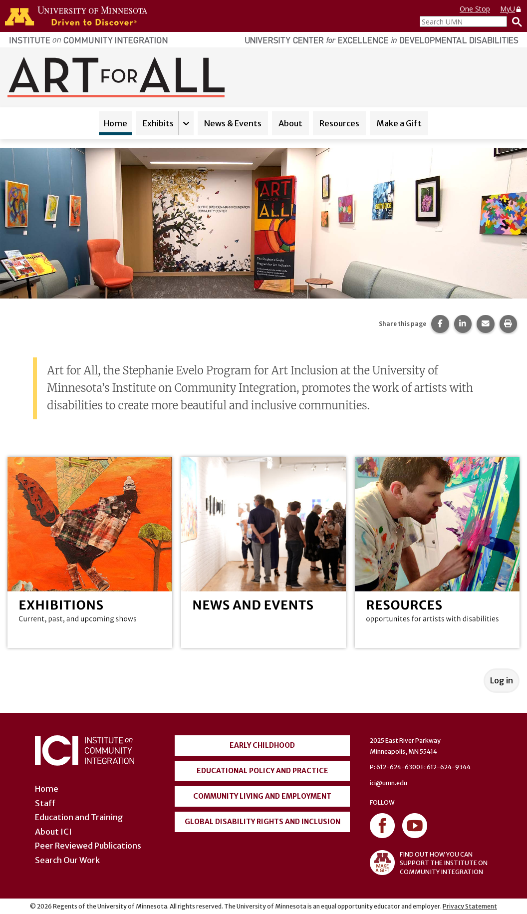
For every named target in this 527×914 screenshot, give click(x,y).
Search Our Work (67, 860)
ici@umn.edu (388, 783)
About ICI (53, 832)
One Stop (475, 8)
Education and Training (79, 817)
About (290, 123)
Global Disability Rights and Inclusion (262, 821)
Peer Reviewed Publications (88, 846)
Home (115, 123)
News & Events (233, 123)
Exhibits (158, 123)
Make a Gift (399, 123)
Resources (339, 123)
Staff (45, 803)
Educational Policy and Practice (262, 770)
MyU (511, 8)
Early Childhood (262, 745)
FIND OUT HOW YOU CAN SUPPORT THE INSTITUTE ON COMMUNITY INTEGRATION (429, 862)
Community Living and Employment (262, 796)
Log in (501, 680)
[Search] (514, 21)
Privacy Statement (470, 906)
